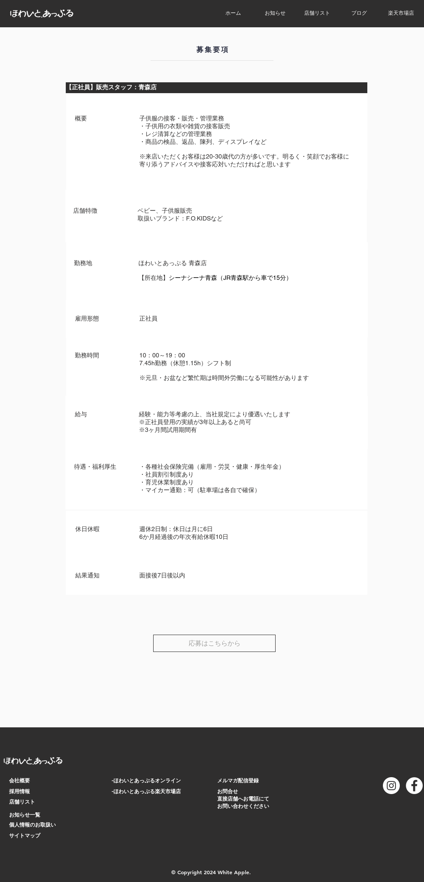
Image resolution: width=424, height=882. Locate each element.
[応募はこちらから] (214, 643)
